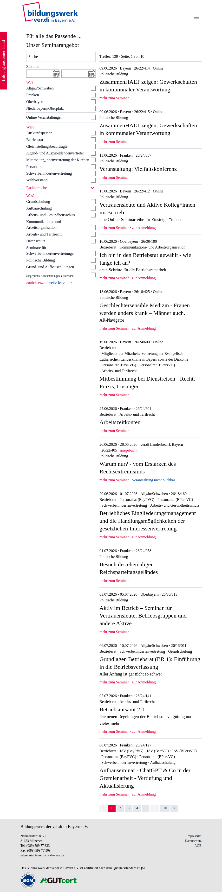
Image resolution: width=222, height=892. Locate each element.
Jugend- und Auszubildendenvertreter (55, 153)
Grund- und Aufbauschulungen (50, 267)
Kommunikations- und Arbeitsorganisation (43, 224)
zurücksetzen (36, 282)
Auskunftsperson (39, 133)
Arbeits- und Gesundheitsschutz (50, 215)
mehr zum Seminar (114, 98)
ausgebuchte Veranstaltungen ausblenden (49, 276)
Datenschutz (35, 241)
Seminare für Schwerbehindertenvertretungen (50, 250)
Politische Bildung (40, 260)
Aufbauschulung (39, 208)
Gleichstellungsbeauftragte (47, 146)
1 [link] (112, 808)
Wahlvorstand (36, 180)
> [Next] (174, 808)
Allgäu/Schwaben (40, 88)
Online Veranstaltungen (44, 117)
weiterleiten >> (60, 282)
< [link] (103, 808)
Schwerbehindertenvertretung (49, 173)
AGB (198, 845)
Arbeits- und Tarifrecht (44, 234)
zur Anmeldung (144, 228)
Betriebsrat (34, 140)
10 (165, 808)
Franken (32, 95)
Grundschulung (38, 201)
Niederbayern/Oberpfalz (45, 108)
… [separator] (155, 808)
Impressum (194, 836)
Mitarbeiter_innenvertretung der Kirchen (57, 160)
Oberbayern (35, 102)
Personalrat (35, 167)
